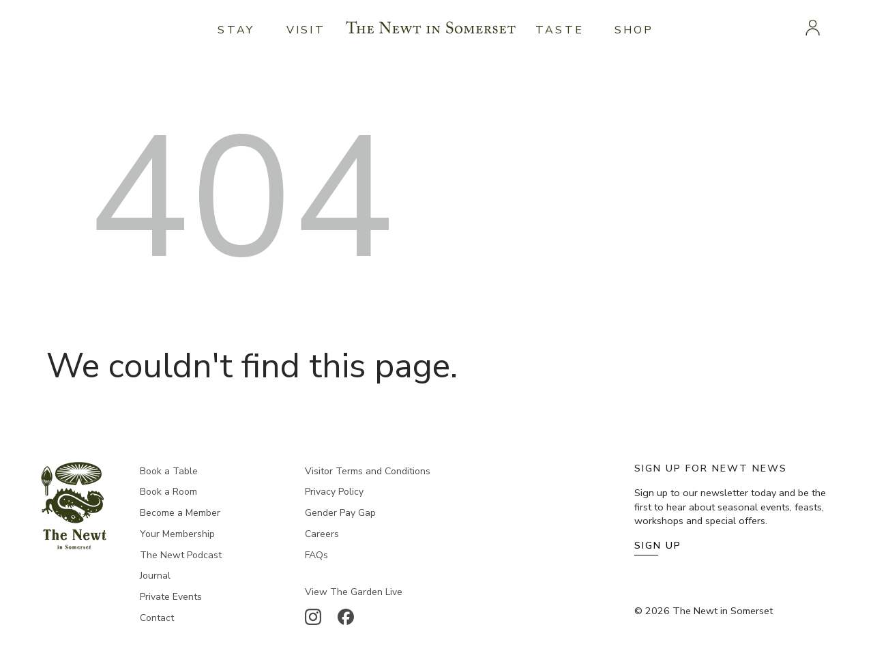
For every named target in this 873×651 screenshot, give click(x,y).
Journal (155, 575)
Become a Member (180, 512)
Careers (322, 533)
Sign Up (657, 545)
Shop (634, 30)
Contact (157, 617)
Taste (559, 30)
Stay (236, 30)
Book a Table (169, 471)
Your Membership (177, 533)
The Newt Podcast (181, 555)
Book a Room (168, 491)
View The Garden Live (353, 591)
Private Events (171, 596)
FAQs (316, 555)
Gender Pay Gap (340, 512)
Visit (305, 30)
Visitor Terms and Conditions (367, 471)
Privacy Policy (334, 491)
